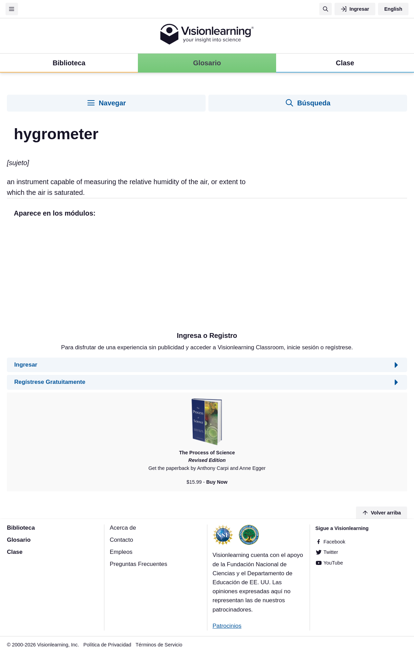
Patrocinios (227, 626)
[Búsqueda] (325, 9)
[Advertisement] (207, 276)
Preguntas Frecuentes (138, 564)
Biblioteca (21, 527)
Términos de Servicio (158, 644)
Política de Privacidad (107, 644)
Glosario (19, 540)
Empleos (121, 552)
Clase (14, 552)
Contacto (121, 540)
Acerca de (123, 527)
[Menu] (12, 9)
